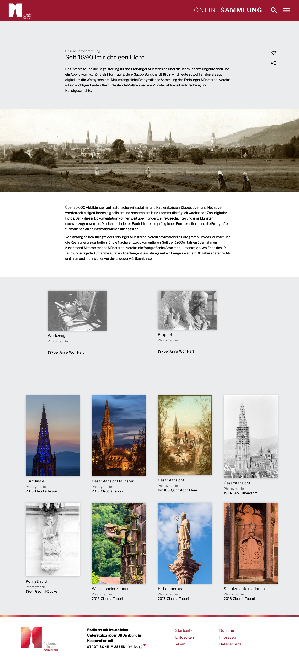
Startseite (183, 630)
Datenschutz (230, 644)
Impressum (229, 637)
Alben (180, 644)
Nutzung (226, 630)
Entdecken (184, 637)
